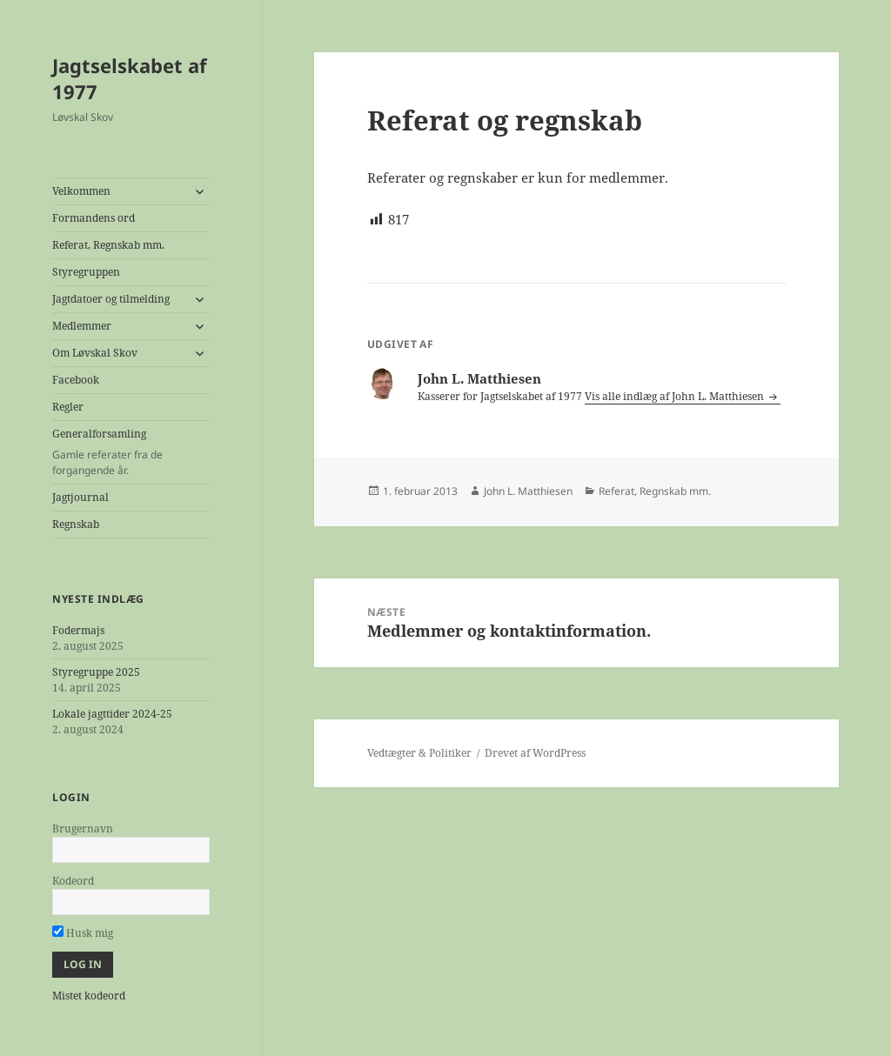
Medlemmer (81, 325)
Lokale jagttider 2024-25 (112, 713)
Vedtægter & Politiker (419, 752)
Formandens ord (93, 218)
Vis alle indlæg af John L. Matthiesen (676, 396)
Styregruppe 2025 (96, 672)
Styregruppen (86, 271)
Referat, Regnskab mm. (108, 244)
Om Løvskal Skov (94, 352)
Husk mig (82, 933)
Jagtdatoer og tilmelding (111, 298)
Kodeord (73, 880)
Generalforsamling (131, 452)
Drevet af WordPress (535, 752)
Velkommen (81, 191)
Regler (68, 406)
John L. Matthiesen (528, 491)
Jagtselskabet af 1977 (129, 78)
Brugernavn (82, 828)
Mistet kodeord (88, 995)
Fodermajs (78, 630)
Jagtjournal (80, 497)
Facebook (75, 379)
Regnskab (75, 524)
